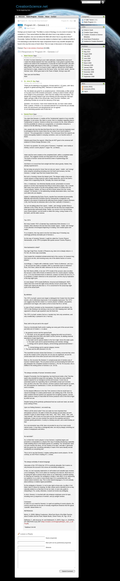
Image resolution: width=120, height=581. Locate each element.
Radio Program (31, 17)
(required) (51, 538)
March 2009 (87, 63)
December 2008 (89, 70)
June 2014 (87, 49)
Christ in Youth (88, 30)
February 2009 (88, 65)
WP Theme (19, 578)
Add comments (71, 28)
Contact (53, 17)
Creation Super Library (91, 32)
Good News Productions (91, 39)
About (47, 17)
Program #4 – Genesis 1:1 (36, 25)
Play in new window (30, 48)
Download (40, 48)
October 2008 (88, 74)
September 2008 (89, 76)
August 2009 (88, 54)
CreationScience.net (32, 6)
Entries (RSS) (88, 87)
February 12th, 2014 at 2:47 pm (32, 57)
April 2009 (87, 61)
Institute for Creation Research (93, 41)
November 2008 (89, 72)
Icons (25, 578)
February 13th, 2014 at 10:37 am (33, 83)
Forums (40, 17)
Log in (86, 91)
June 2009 (87, 58)
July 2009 (87, 56)
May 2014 (87, 52)
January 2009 (88, 67)
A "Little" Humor (89, 20)
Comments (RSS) (89, 89)
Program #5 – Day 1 (67, 21)
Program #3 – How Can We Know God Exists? (34, 21)
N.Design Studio (32, 578)
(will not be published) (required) (58, 543)
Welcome (22, 17)
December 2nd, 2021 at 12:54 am (33, 116)
